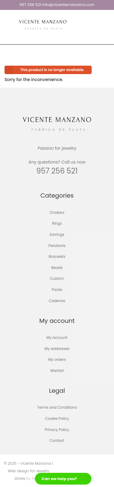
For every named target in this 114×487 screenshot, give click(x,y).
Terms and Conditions (57, 407)
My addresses (57, 348)
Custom (57, 278)
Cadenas (57, 300)
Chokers (57, 212)
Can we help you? (59, 479)
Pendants (57, 245)
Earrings (57, 234)
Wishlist (57, 370)
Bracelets (57, 256)
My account (57, 337)
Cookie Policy (57, 418)
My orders (57, 359)
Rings (57, 223)
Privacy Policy (57, 429)
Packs (57, 289)
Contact (57, 440)
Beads (56, 267)
